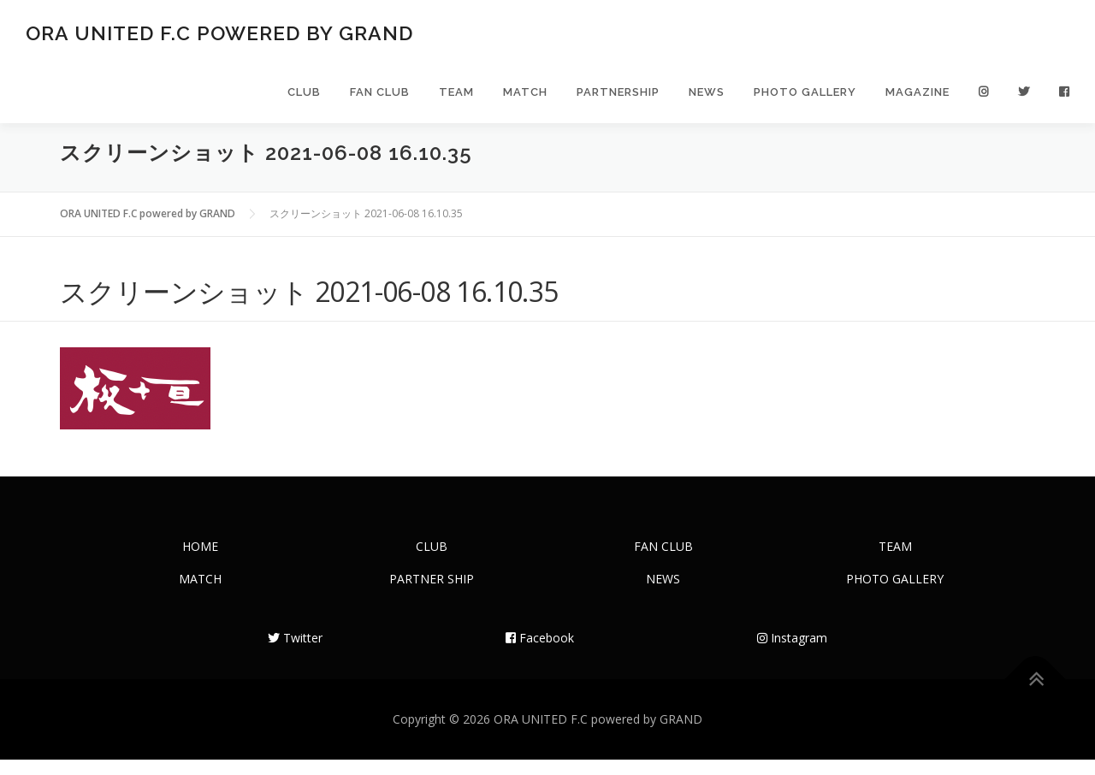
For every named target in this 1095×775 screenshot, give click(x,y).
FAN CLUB (380, 96)
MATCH (525, 96)
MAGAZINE (917, 96)
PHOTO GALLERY (805, 96)
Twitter (295, 653)
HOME (200, 561)
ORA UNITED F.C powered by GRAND (219, 34)
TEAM (456, 96)
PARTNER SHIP (431, 594)
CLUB (304, 96)
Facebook (540, 653)
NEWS (707, 96)
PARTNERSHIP (618, 96)
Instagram (792, 653)
